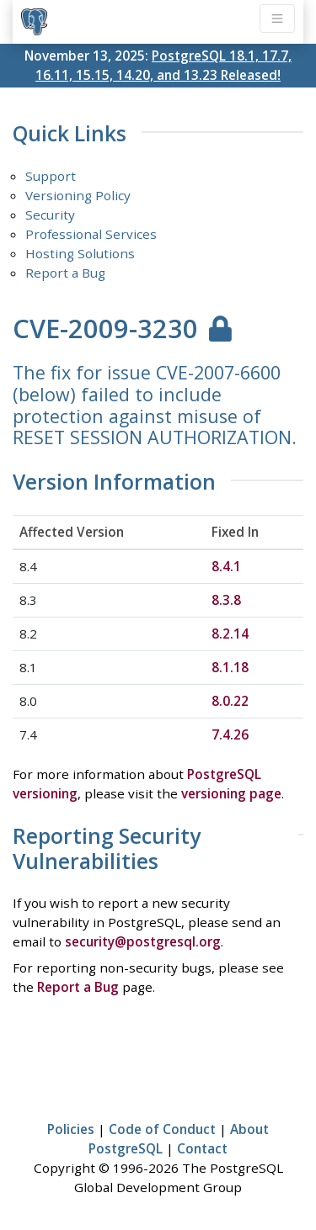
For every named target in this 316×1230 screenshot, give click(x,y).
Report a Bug (65, 272)
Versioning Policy (78, 195)
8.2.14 (230, 633)
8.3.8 (226, 599)
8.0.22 (230, 700)
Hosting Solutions (80, 253)
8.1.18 (230, 667)
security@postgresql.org (143, 941)
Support (50, 175)
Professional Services (91, 233)
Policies (70, 1129)
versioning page (231, 793)
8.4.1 (226, 566)
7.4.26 (230, 734)
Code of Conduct (162, 1129)
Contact (202, 1148)
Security (50, 214)
